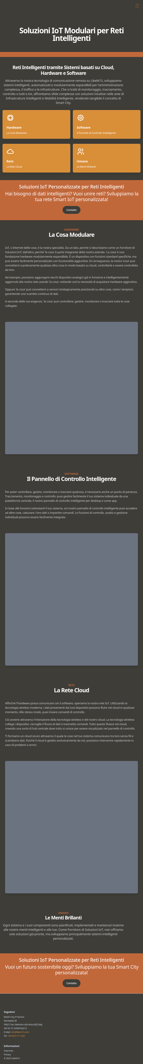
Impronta (8, 1062)
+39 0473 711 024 (16, 1047)
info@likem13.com (20, 1043)
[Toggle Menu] (137, 6)
